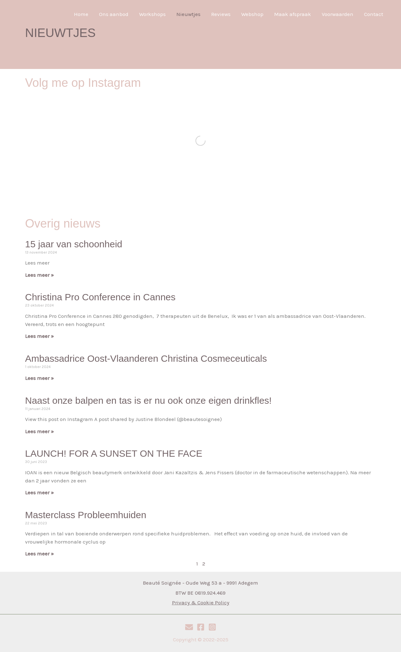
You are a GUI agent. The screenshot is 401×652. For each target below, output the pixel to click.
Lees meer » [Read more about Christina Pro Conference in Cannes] (39, 336)
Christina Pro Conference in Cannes (100, 297)
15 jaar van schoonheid (73, 244)
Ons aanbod (113, 14)
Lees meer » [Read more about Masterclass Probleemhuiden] (39, 553)
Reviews (221, 14)
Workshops (152, 14)
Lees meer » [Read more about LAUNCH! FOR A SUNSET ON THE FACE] (39, 492)
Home (81, 14)
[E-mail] (189, 627)
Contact (373, 14)
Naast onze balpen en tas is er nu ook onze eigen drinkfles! (148, 400)
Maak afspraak (292, 14)
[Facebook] (201, 627)
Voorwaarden (337, 14)
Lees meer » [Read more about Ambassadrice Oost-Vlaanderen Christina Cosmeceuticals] (39, 378)
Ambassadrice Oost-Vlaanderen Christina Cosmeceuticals (146, 358)
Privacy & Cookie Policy (200, 602)
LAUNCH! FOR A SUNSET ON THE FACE (113, 453)
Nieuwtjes (188, 14)
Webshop (252, 14)
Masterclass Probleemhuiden (85, 515)
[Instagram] (212, 627)
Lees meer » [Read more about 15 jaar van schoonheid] (39, 275)
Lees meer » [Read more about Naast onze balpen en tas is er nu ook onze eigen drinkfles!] (39, 431)
